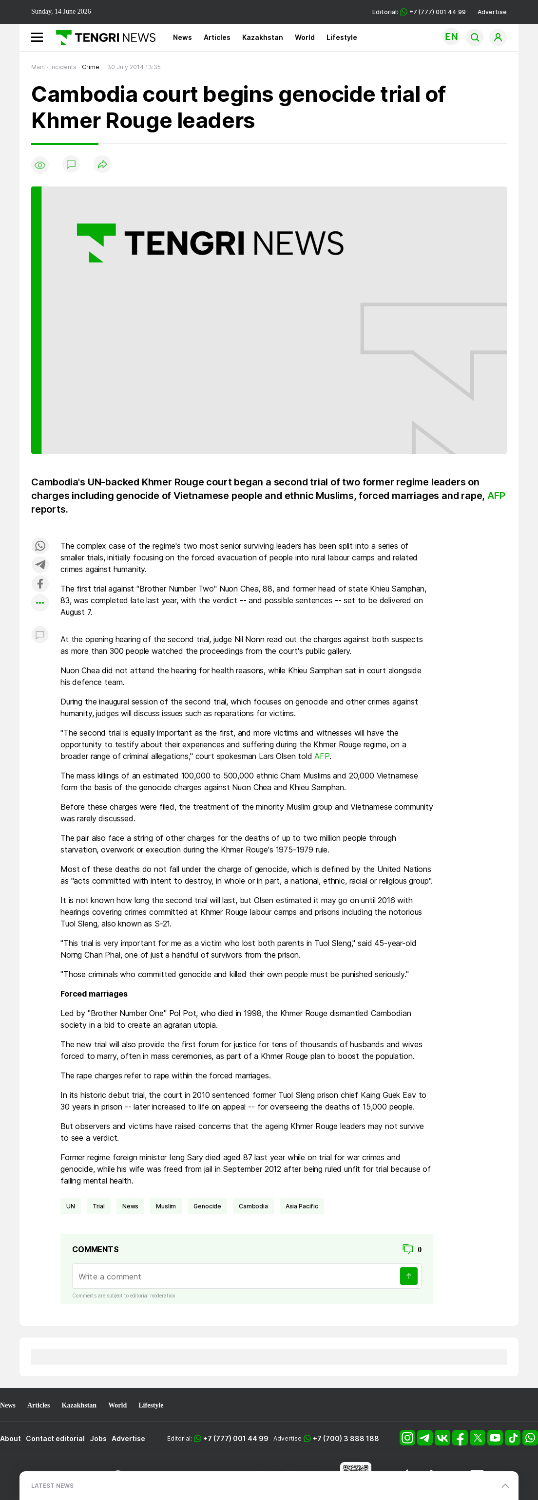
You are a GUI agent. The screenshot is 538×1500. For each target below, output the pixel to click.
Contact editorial (55, 1438)
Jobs (98, 1438)
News (182, 37)
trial (99, 1206)
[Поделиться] (102, 164)
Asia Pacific (302, 1206)
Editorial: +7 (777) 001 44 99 (419, 12)
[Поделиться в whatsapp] (40, 546)
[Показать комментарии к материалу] (40, 635)
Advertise (492, 12)
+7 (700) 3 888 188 (346, 1438)
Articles (217, 37)
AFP (496, 495)
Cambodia (253, 1206)
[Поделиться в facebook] (40, 584)
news (130, 1206)
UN (70, 1206)
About (10, 1438)
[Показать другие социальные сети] (40, 603)
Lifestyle (342, 37)
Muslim (166, 1206)
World (305, 37)
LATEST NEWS (52, 1485)
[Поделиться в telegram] (40, 565)
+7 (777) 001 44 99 (236, 1438)
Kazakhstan (262, 37)
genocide (207, 1206)
